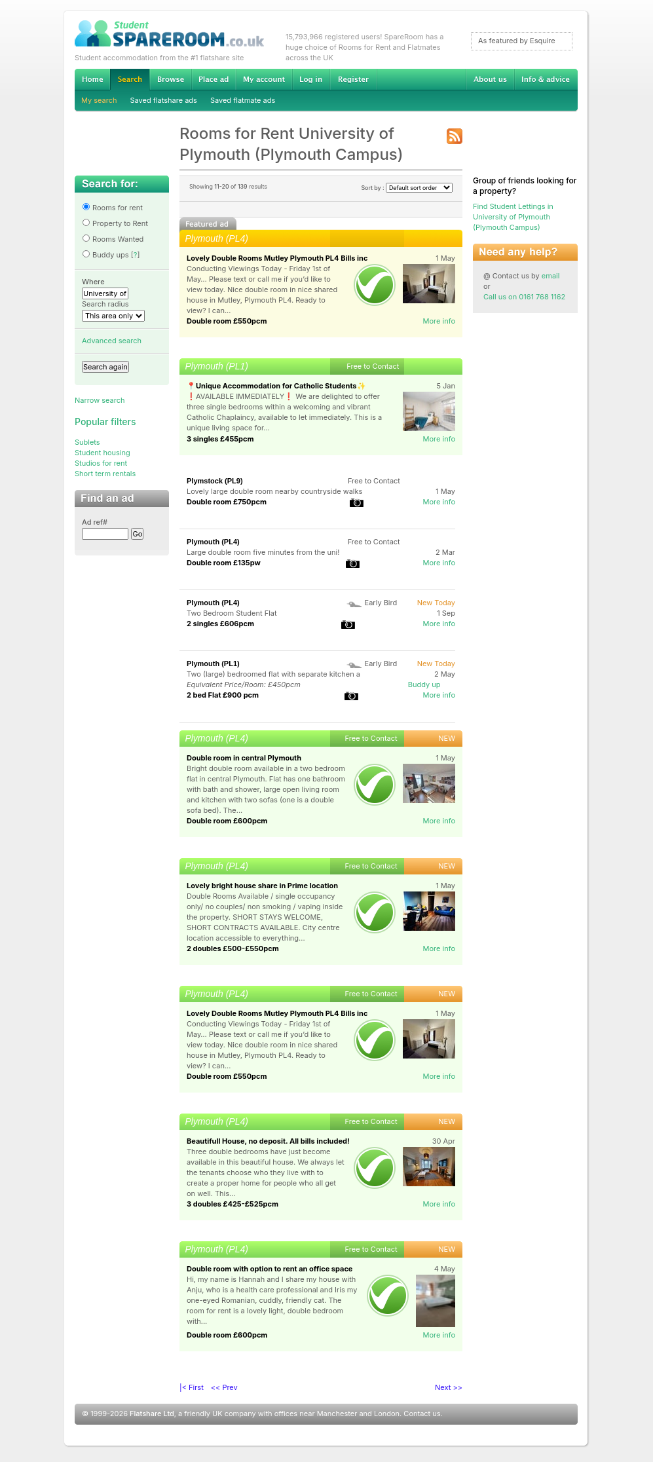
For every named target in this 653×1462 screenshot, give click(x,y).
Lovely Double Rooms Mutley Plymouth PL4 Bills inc (277, 258)
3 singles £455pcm (220, 438)
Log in (310, 79)
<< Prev (224, 1387)
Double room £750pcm (227, 501)
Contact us (421, 1413)
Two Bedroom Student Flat (232, 613)
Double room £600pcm (227, 820)
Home (92, 79)
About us (490, 79)
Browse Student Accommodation (170, 79)
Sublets (87, 442)
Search (129, 79)
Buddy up (424, 684)
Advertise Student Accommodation (213, 79)
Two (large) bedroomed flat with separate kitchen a (273, 674)
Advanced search (111, 340)
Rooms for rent (112, 207)
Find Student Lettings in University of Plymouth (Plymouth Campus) (513, 217)
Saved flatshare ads (163, 100)
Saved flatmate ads (242, 100)
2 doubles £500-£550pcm (233, 948)
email (551, 275)
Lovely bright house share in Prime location (262, 885)
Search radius (105, 304)
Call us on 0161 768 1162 (524, 296)
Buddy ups (105, 254)
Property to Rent (115, 223)
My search (99, 100)
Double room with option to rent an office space (269, 1268)
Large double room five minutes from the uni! (263, 552)
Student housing (102, 452)
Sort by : (407, 187)
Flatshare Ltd (152, 1413)
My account (264, 79)
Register (353, 79)
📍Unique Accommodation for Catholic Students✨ (276, 385)
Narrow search (99, 400)
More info (438, 321)
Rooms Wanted (112, 239)
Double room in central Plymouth (244, 757)
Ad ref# (94, 522)
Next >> (448, 1387)
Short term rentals (105, 473)
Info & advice (546, 79)
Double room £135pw (224, 562)
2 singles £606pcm (220, 623)
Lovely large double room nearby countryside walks (274, 491)
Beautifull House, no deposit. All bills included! (268, 1141)
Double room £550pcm (227, 321)
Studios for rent (101, 463)
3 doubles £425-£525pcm (232, 1204)
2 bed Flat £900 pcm (223, 695)
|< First (191, 1387)
